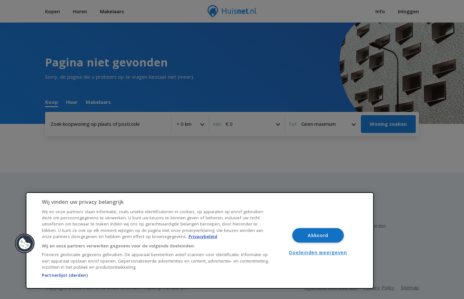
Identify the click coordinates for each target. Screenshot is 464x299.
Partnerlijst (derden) (65, 275)
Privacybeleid (202, 236)
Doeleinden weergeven (318, 252)
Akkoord (318, 235)
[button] (25, 243)
